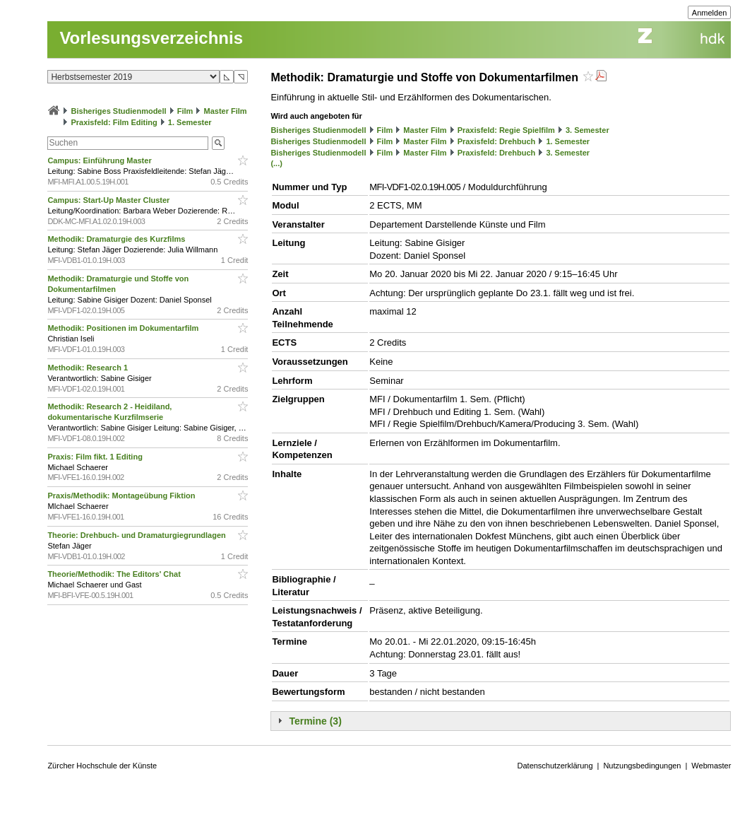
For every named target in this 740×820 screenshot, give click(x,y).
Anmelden (709, 12)
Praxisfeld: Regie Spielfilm (506, 130)
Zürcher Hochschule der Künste (102, 765)
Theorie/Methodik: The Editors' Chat (114, 574)
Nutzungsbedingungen (642, 765)
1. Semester (190, 122)
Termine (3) (315, 721)
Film (185, 111)
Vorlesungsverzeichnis (151, 37)
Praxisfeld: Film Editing (114, 122)
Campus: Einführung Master (100, 160)
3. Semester (587, 130)
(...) (276, 163)
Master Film (224, 111)
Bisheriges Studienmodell (119, 111)
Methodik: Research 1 (88, 367)
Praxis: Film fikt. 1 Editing (96, 456)
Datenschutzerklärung (555, 765)
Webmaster (711, 765)
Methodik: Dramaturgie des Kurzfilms (117, 239)
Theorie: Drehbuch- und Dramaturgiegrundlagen (137, 535)
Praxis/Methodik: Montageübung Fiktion (122, 495)
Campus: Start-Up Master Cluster (109, 200)
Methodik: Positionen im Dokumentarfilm (124, 328)
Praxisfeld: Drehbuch (497, 141)
